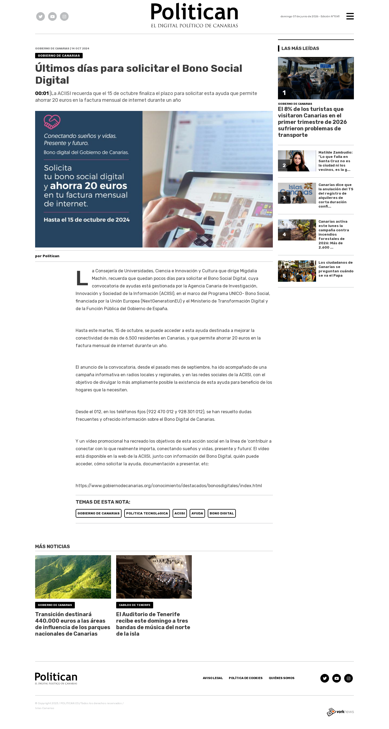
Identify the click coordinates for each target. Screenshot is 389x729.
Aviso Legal (213, 678)
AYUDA (197, 513)
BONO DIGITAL (222, 513)
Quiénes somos (281, 678)
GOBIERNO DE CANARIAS (99, 513)
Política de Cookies (246, 678)
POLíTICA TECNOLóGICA (147, 513)
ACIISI (180, 513)
